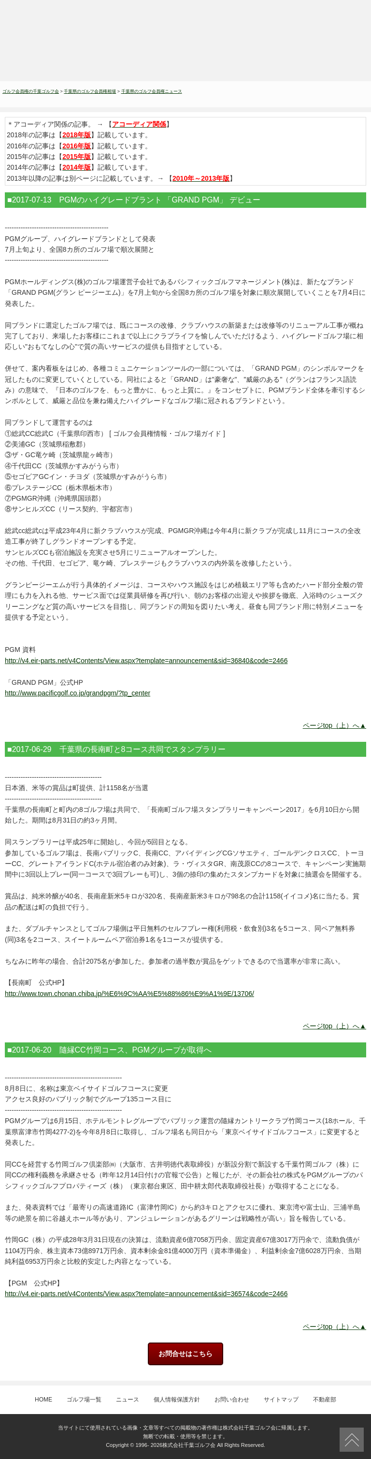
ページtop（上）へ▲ (334, 725)
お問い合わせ (231, 1399)
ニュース (127, 1399)
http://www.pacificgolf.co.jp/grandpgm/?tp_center (77, 693)
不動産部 (324, 1399)
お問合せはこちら (185, 1354)
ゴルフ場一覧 (84, 1399)
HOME (43, 1399)
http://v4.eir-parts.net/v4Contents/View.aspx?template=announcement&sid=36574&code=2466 (146, 1294)
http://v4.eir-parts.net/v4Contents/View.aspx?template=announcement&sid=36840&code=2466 (146, 660)
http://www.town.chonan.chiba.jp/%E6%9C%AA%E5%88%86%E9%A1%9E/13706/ (129, 993)
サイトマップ (281, 1399)
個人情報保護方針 (177, 1399)
